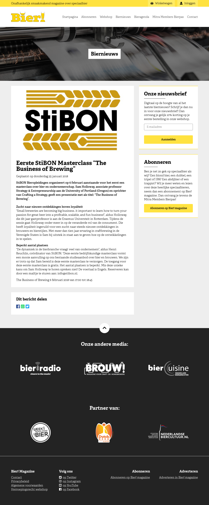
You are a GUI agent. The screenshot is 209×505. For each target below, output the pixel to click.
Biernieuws (123, 17)
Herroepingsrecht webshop (29, 489)
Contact (192, 17)
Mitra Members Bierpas (168, 17)
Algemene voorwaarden (27, 485)
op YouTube (68, 485)
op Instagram (70, 481)
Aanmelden (168, 139)
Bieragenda (141, 17)
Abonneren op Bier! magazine (168, 208)
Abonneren (88, 17)
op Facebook (69, 489)
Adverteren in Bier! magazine (178, 477)
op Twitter (67, 477)
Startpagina (70, 17)
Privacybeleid (20, 481)
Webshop (106, 17)
